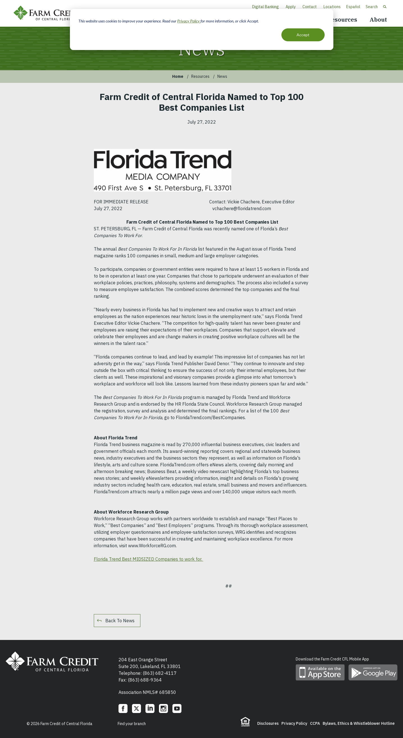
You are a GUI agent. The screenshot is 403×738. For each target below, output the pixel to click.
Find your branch (132, 723)
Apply (291, 6)
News (222, 76)
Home (177, 76)
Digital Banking (265, 6)
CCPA (315, 723)
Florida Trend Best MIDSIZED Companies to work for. (148, 559)
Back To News (120, 620)
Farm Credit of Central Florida (49, 13)
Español (353, 6)
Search (372, 6)
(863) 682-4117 (160, 673)
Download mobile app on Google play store (373, 672)
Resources (342, 19)
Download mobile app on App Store (320, 672)
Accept (303, 34)
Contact (309, 6)
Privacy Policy (189, 21)
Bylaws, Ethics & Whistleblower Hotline (359, 723)
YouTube (176, 708)
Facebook (123, 708)
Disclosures (268, 723)
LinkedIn (149, 708)
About (378, 19)
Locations (332, 6)
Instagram (163, 708)
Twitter (136, 708)
